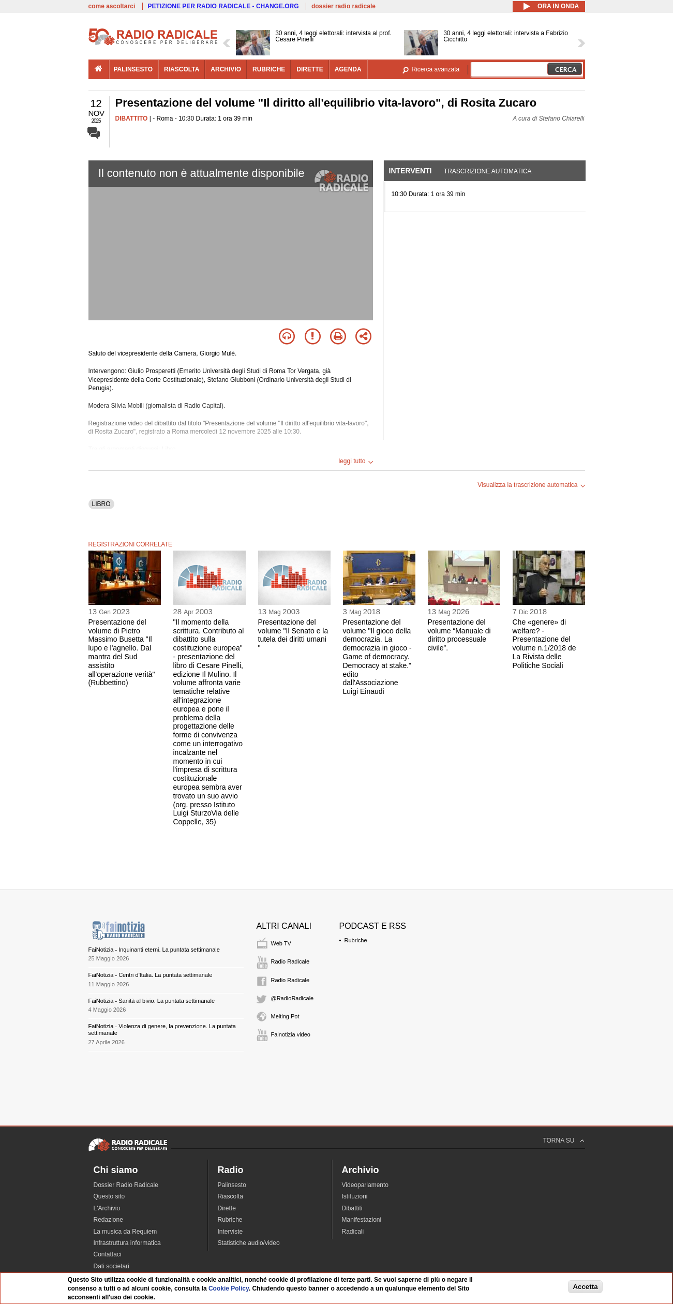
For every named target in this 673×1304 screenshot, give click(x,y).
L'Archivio (107, 1208)
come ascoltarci (112, 6)
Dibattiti (352, 1208)
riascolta (181, 69)
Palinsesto (232, 1185)
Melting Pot (285, 1016)
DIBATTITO (131, 118)
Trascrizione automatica (488, 171)
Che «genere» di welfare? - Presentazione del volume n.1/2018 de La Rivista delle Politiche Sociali (544, 644)
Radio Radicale (290, 961)
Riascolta (230, 1196)
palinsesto (133, 69)
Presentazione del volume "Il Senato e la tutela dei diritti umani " (293, 635)
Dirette (227, 1208)
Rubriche (356, 940)
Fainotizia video (290, 1034)
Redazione (108, 1219)
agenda (348, 69)
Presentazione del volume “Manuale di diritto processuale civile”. (459, 635)
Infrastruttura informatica (127, 1243)
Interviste (230, 1231)
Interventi (410, 171)
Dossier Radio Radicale (126, 1185)
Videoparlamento (365, 1185)
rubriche (268, 69)
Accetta (585, 1287)
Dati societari (111, 1266)
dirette (309, 69)
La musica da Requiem (125, 1231)
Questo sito (109, 1196)
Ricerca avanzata (436, 69)
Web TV (281, 943)
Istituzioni (355, 1196)
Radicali (353, 1231)
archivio (226, 69)
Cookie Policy (228, 1288)
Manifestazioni (362, 1219)
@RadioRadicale (292, 998)
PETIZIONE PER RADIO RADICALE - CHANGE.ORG (223, 6)
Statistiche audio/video (249, 1243)
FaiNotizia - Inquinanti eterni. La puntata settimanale (154, 949)
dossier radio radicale (343, 6)
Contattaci (108, 1254)
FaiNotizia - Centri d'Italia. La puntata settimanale (150, 975)
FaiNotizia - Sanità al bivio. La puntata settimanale (151, 1001)
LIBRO (101, 504)
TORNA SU (558, 1140)
